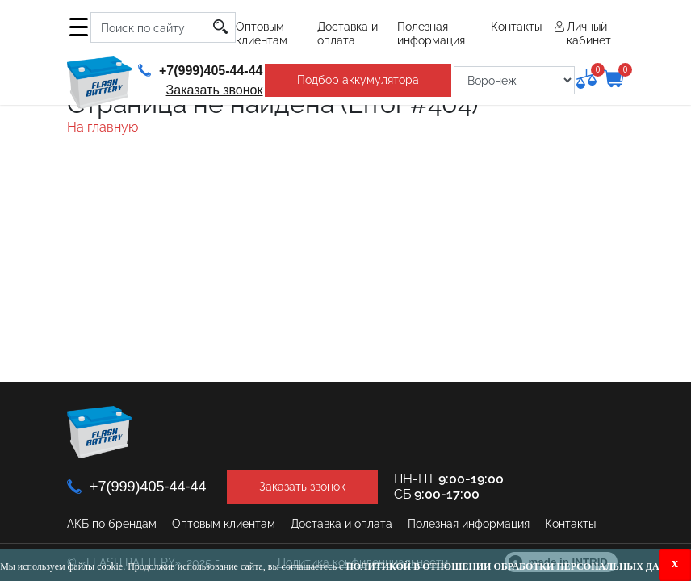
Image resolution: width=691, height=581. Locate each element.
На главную (102, 127)
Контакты (516, 26)
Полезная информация (431, 33)
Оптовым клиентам (261, 33)
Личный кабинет (589, 33)
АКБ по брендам (112, 523)
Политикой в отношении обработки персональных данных (518, 566)
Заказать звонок (214, 90)
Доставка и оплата (347, 33)
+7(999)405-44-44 (200, 70)
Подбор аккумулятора (358, 79)
